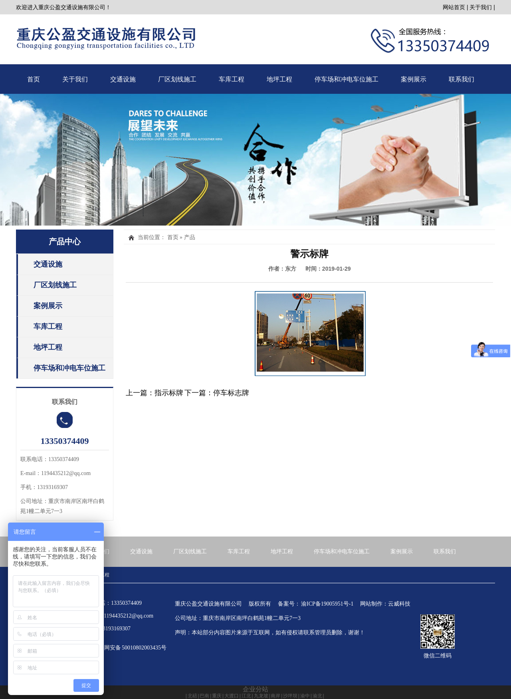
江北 (246, 696)
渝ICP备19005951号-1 (327, 604)
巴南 (204, 696)
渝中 (305, 696)
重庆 (217, 696)
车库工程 (231, 79)
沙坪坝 (290, 696)
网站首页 (454, 7)
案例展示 (413, 79)
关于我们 (480, 7)
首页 (33, 79)
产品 (189, 237)
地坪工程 (279, 79)
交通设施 (123, 79)
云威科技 (399, 604)
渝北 (317, 696)
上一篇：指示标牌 (154, 393)
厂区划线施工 (177, 79)
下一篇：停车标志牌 (216, 393)
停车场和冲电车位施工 (346, 79)
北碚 (192, 696)
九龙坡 (261, 696)
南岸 (275, 696)
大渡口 (231, 696)
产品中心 (65, 241)
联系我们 (461, 79)
